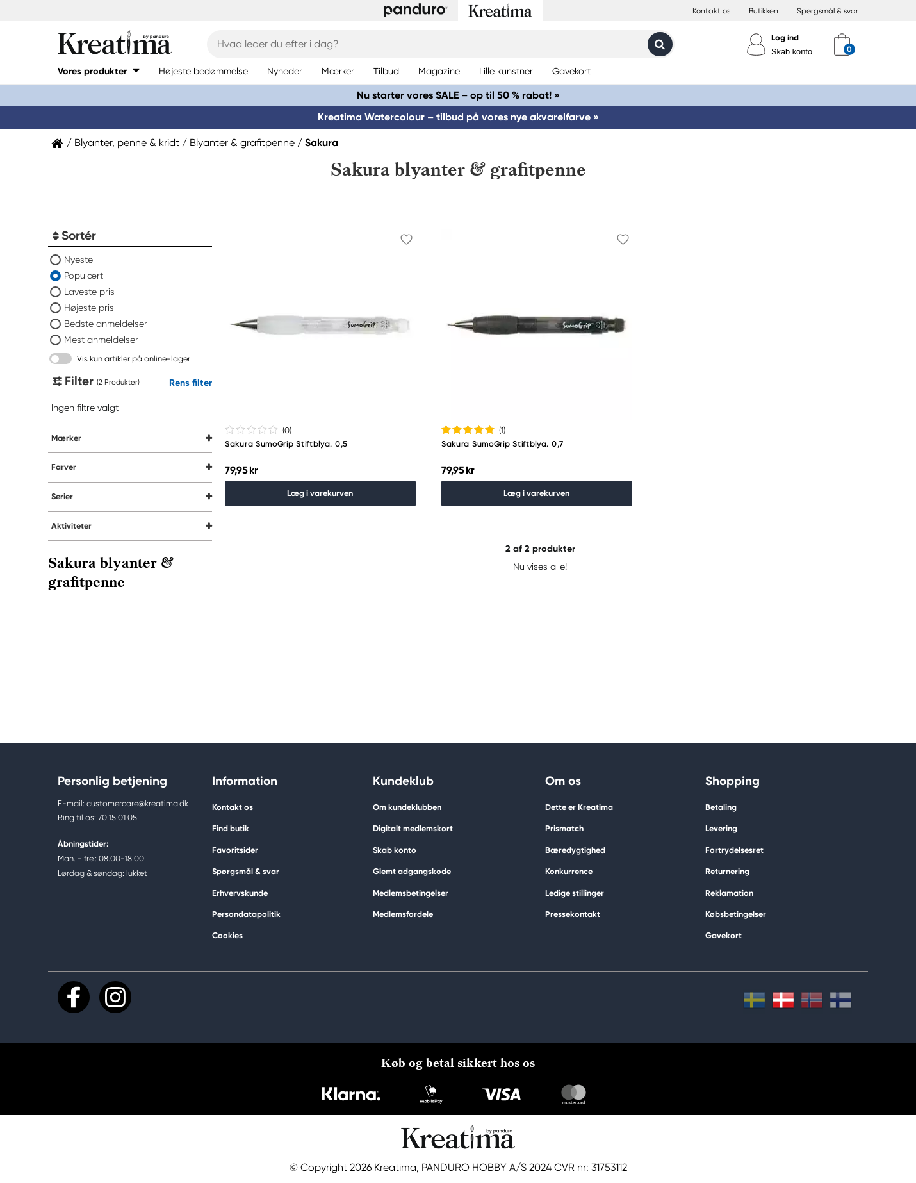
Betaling (721, 807)
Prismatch (564, 828)
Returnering (727, 871)
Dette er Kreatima (579, 807)
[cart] (842, 44)
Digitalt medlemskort (413, 828)
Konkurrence (569, 871)
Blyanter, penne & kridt (126, 143)
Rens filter (190, 382)
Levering (721, 828)
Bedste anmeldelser (105, 323)
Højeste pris (89, 307)
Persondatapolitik (246, 914)
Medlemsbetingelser (410, 893)
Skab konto (791, 51)
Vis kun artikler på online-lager (133, 358)
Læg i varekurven (320, 493)
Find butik (230, 828)
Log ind (785, 37)
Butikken (763, 10)
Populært (83, 275)
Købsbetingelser (735, 914)
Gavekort (723, 935)
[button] (98, 70)
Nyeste (78, 259)
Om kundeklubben (407, 807)
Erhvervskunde (240, 893)
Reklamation (729, 893)
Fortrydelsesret (734, 850)
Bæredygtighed (575, 850)
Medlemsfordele (403, 914)
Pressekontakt (572, 914)
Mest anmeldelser (101, 340)
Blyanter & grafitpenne (242, 143)
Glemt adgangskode (412, 871)
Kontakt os (711, 10)
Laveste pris (89, 291)
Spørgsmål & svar (827, 10)
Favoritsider (235, 850)
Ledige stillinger (574, 893)
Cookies (227, 935)
